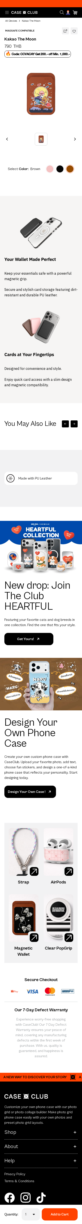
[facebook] (9, 1197)
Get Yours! (29, 639)
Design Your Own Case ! (30, 791)
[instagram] (25, 1197)
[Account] (68, 12)
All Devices (11, 20)
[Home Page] (24, 12)
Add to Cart (60, 1214)
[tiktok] (41, 1197)
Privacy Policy (14, 1174)
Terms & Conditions (19, 1181)
